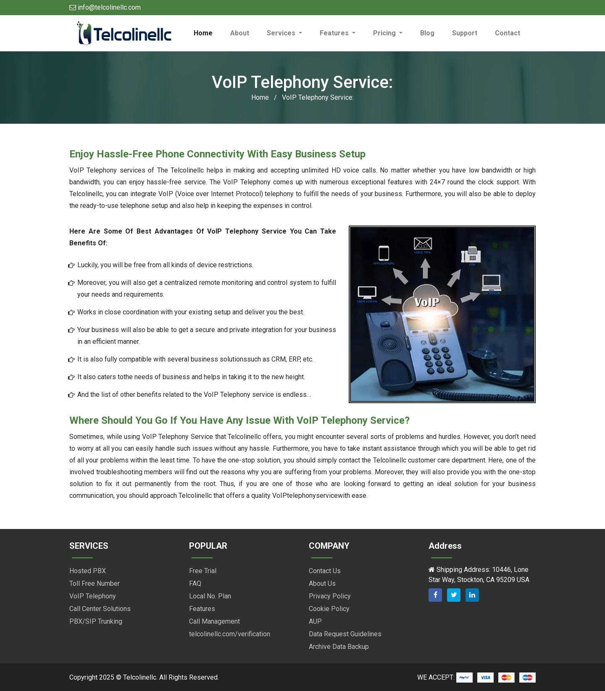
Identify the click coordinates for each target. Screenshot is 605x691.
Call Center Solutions (100, 609)
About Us (322, 583)
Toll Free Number (94, 583)
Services (282, 33)
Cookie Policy (329, 609)
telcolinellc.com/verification (229, 634)
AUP (315, 621)
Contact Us (325, 571)
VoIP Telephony (92, 596)
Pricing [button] (385, 33)
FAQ (195, 583)
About (239, 33)
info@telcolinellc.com (105, 7)
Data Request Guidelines (345, 634)
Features (202, 609)
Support (464, 33)
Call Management (214, 621)
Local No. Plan (210, 596)
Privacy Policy (330, 596)
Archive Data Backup (339, 647)
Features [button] (335, 33)
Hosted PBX (87, 571)
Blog (427, 33)
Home (207, 32)
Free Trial (202, 571)
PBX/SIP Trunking (95, 621)
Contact (507, 33)
